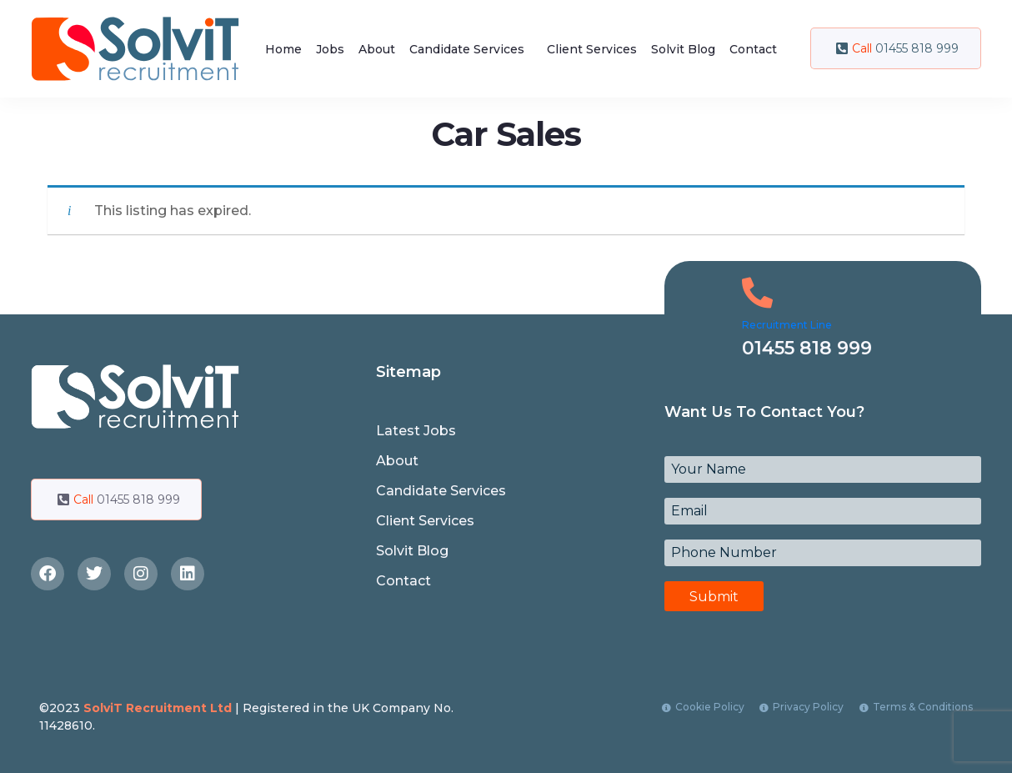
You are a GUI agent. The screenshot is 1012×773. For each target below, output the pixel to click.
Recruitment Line (787, 325)
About (376, 49)
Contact (753, 49)
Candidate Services (466, 49)
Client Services (592, 49)
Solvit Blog (683, 49)
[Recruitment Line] (757, 293)
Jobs (330, 49)
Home (283, 49)
